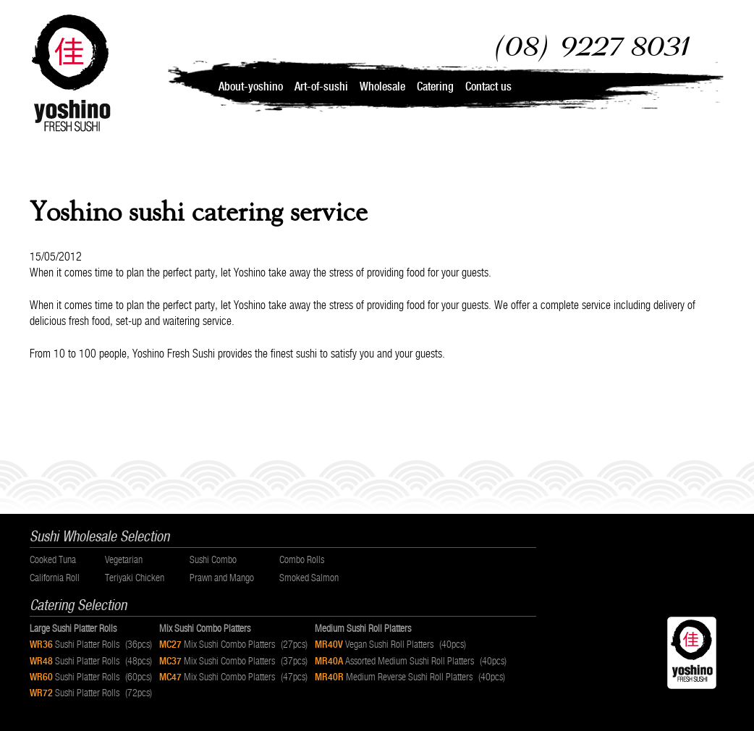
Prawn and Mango (222, 577)
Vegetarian (124, 559)
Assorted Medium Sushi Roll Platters (414, 661)
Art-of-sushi (321, 86)
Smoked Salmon (309, 577)
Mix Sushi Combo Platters (237, 644)
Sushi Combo (213, 559)
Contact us (488, 86)
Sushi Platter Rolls (94, 644)
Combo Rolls (301, 559)
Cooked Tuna (53, 559)
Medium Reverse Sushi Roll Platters (413, 677)
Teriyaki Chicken (134, 577)
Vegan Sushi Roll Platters (394, 644)
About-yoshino (251, 86)
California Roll (55, 577)
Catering (435, 86)
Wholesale (382, 86)
